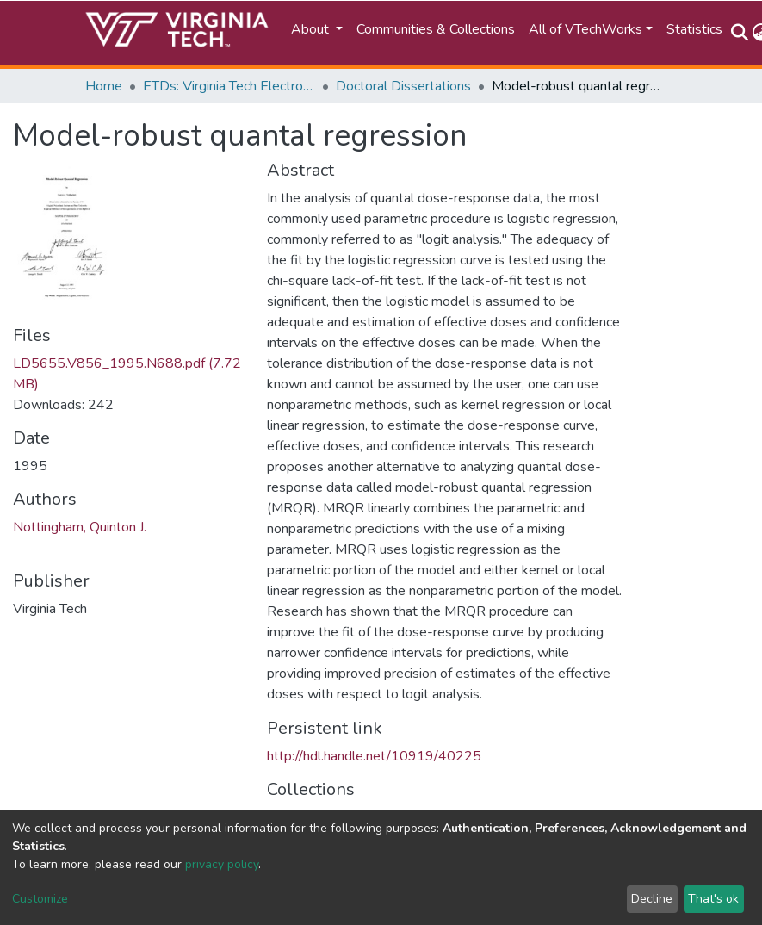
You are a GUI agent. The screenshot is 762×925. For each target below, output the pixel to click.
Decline (651, 899)
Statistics (694, 29)
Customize (40, 899)
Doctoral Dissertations (403, 86)
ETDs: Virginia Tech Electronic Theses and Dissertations (229, 86)
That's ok (713, 899)
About (311, 29)
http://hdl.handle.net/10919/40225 (374, 756)
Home (103, 86)
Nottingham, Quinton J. (79, 527)
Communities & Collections (435, 29)
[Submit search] (740, 32)
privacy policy (221, 864)
